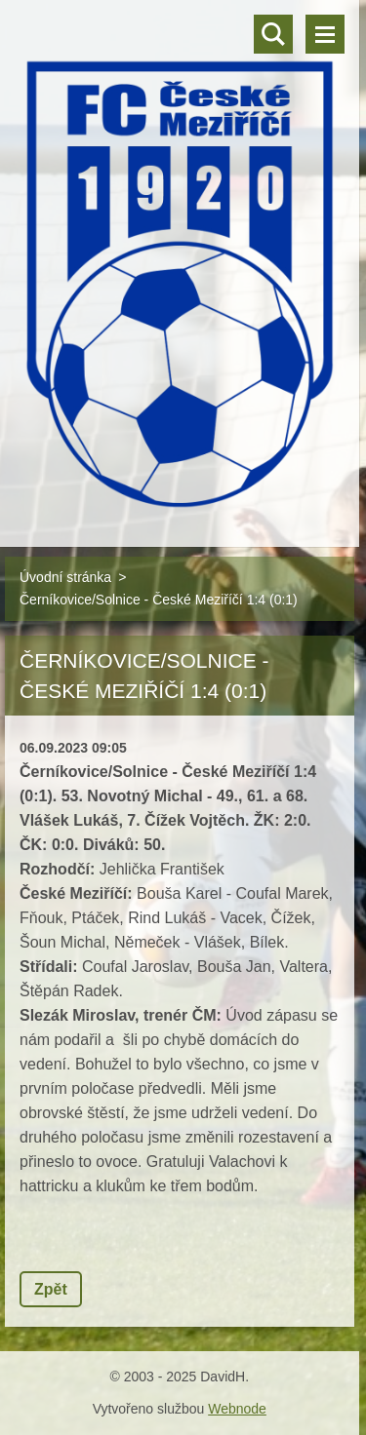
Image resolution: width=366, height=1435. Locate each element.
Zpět (50, 1289)
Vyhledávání (273, 34)
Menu (325, 34)
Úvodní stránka (65, 577)
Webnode (237, 1408)
